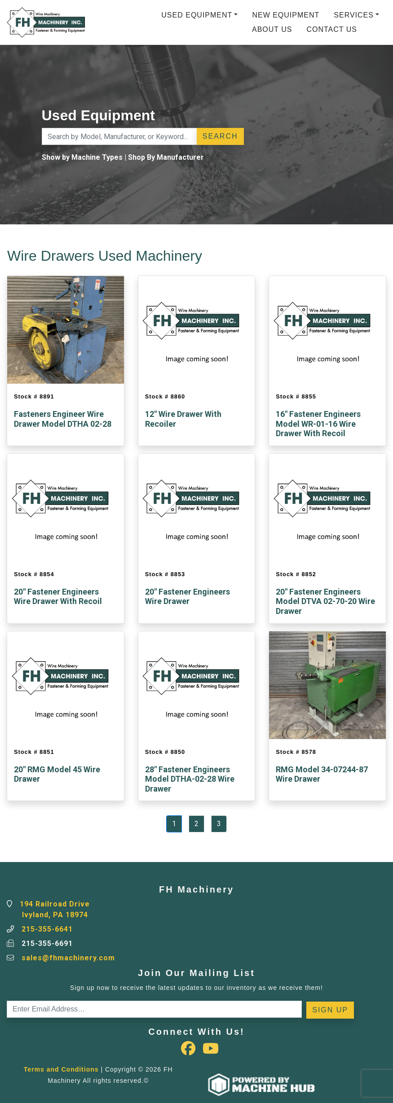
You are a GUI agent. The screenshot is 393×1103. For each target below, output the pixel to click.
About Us (272, 29)
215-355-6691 (47, 943)
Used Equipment (196, 15)
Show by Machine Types (82, 157)
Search (220, 136)
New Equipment (285, 15)
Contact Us (331, 29)
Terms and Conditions (61, 1069)
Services (354, 15)
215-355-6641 (47, 929)
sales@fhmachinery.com (68, 958)
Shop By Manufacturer (166, 157)
